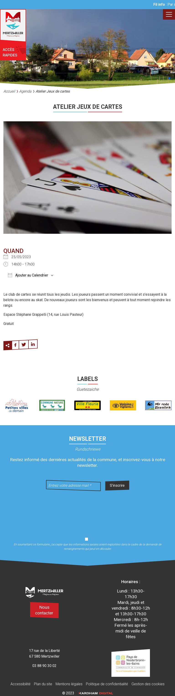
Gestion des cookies (148, 684)
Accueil (9, 91)
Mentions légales (69, 684)
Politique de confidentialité (107, 684)
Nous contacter (44, 610)
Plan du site (43, 684)
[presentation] (87, 511)
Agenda (25, 91)
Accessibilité (20, 684)
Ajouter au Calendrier (28, 275)
